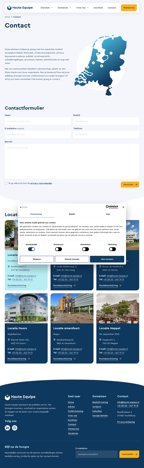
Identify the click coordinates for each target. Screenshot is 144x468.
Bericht (8, 142)
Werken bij (128, 8)
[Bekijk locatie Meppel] (111, 53)
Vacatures (73, 433)
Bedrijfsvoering (100, 402)
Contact (112, 8)
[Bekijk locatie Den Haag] (87, 67)
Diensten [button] (48, 7)
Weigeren (37, 259)
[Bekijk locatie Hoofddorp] (93, 62)
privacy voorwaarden (41, 183)
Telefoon (77, 128)
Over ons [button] (83, 7)
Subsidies (97, 411)
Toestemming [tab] (36, 214)
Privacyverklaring (126, 422)
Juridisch (96, 407)
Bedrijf (76, 115)
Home (7, 17)
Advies (71, 407)
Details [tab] (72, 214)
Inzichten (98, 8)
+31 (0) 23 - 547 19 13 (127, 406)
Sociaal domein (100, 416)
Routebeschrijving (17, 285)
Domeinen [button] (66, 7)
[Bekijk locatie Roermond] (110, 86)
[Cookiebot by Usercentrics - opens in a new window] (107, 207)
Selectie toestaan (72, 259)
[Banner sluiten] (123, 207)
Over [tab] (108, 214)
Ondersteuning (75, 411)
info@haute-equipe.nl (25, 275)
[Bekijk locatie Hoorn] (97, 54)
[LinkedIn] (7, 428)
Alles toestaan (107, 259)
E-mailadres (14, 128)
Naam (8, 115)
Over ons (72, 416)
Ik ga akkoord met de (30, 183)
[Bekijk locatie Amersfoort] (101, 65)
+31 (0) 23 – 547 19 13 (22, 279)
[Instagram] (14, 428)
